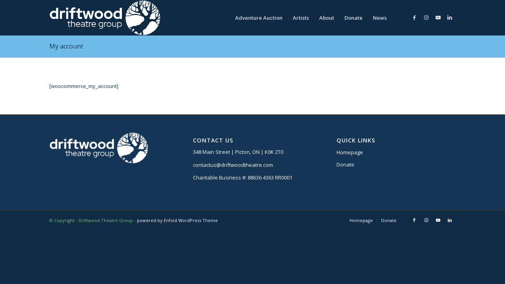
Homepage (350, 152)
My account (66, 46)
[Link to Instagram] (426, 17)
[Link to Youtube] (438, 17)
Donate (345, 164)
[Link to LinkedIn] (450, 17)
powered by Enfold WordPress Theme (177, 220)
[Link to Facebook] (414, 17)
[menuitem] (259, 17)
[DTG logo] (104, 17)
